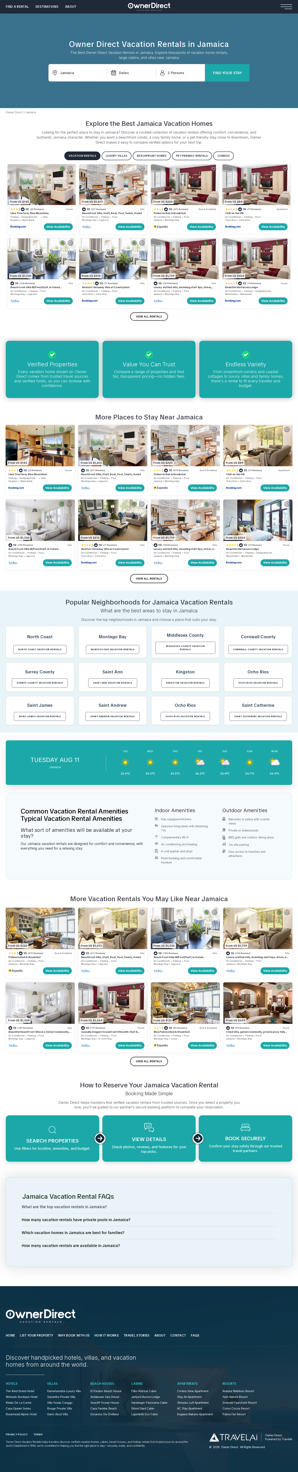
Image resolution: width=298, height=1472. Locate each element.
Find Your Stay (227, 73)
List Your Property (36, 1335)
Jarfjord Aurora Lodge (145, 1397)
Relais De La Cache (18, 1403)
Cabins (137, 1383)
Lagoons (104, 220)
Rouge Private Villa (59, 1408)
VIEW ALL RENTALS (149, 316)
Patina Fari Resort (233, 1414)
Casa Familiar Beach (103, 1408)
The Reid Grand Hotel (20, 1391)
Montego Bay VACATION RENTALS (112, 649)
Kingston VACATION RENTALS (185, 682)
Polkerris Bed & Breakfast (170, 213)
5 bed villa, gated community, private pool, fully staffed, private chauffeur (255, 1033)
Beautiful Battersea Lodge (241, 287)
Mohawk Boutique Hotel (21, 1397)
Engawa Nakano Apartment (195, 1414)
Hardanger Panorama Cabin (149, 1403)
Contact (178, 1335)
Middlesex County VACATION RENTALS (185, 648)
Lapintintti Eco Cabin (144, 1414)
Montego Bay (89, 220)
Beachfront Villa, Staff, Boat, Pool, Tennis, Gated (112, 213)
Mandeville (246, 294)
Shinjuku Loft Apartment (193, 1403)
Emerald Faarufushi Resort (239, 1403)
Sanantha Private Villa (61, 1397)
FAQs (195, 1335)
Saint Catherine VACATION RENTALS (258, 716)
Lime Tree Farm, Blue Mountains (29, 213)
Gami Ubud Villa (57, 1414)
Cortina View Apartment (192, 1391)
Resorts (229, 1383)
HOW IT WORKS (106, 1335)
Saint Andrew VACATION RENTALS (112, 716)
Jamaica (158, 220)
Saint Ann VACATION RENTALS (112, 682)
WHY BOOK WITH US (74, 1335)
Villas (52, 1383)
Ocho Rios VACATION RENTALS (258, 682)
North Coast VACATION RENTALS (39, 649)
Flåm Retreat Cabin (143, 1391)
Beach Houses (102, 1383)
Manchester (231, 294)
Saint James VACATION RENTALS (40, 716)
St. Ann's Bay (105, 1038)
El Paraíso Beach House (105, 1391)
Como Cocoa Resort (236, 1408)
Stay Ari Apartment (189, 1397)
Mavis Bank (28, 220)
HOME (10, 1335)
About (70, 7)
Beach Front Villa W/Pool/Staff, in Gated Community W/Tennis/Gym (35, 289)
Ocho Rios (230, 220)
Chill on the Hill (234, 213)
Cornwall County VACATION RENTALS (258, 649)
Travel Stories (136, 1335)
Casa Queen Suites (18, 1408)
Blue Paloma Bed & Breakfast (172, 1032)
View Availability (58, 227)
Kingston (15, 220)
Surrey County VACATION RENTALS (40, 682)
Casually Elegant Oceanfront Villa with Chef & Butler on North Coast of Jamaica (109, 1033)
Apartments (187, 1383)
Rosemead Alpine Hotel (21, 1414)
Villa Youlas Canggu (59, 1403)
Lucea (174, 1038)
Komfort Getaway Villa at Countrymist (106, 287)
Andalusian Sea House (104, 1397)
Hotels (12, 1383)
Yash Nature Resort (235, 1397)
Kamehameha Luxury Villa (64, 1391)
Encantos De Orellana (104, 1414)
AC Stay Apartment (189, 1408)
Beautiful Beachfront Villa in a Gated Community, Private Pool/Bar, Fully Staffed (38, 1033)
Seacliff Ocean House (104, 1403)
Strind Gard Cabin (142, 1408)
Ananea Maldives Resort (238, 1391)
